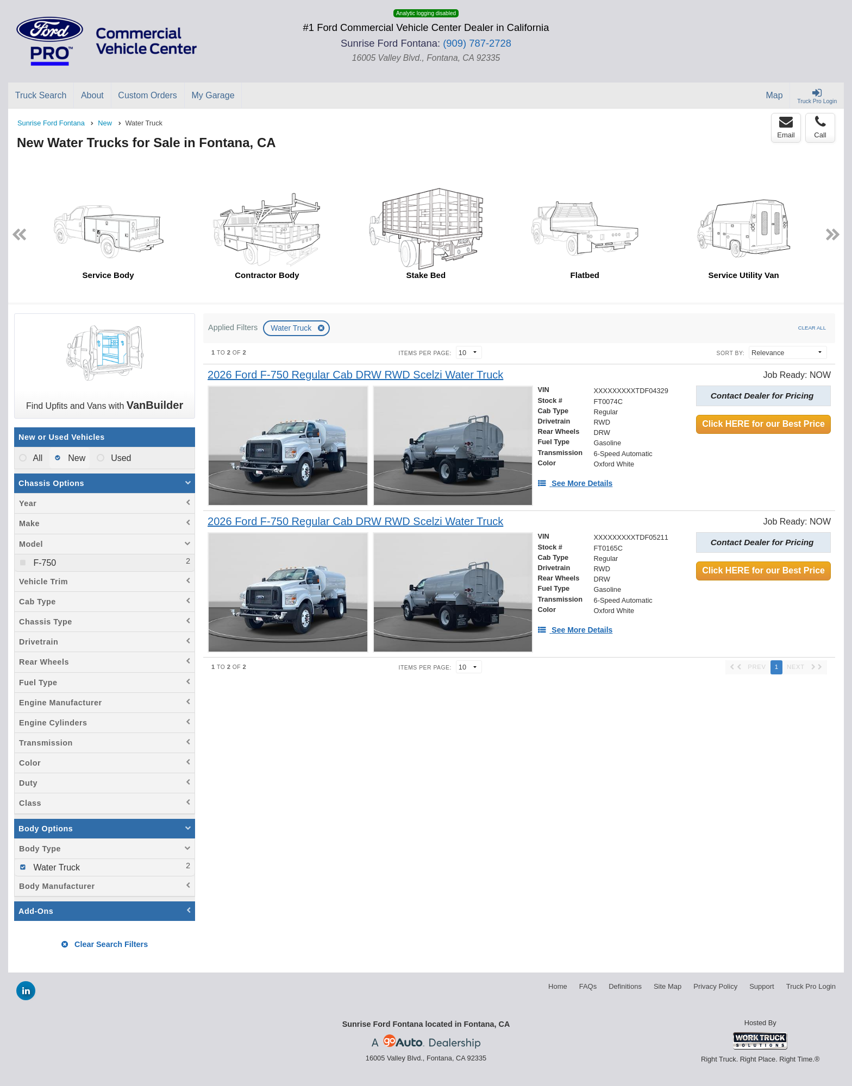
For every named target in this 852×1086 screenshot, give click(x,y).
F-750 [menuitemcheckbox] (43, 562)
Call (820, 127)
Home (557, 986)
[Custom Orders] (148, 96)
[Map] (775, 96)
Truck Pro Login (811, 986)
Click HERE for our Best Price (763, 423)
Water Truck (292, 328)
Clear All (812, 328)
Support (761, 986)
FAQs (588, 986)
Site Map (667, 986)
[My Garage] (213, 96)
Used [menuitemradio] (120, 458)
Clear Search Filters (104, 944)
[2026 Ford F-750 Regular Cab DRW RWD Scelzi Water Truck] (355, 375)
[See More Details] (574, 483)
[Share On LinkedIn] (25, 991)
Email (786, 127)
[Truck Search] (41, 96)
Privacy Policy (715, 986)
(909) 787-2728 (477, 43)
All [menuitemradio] (36, 458)
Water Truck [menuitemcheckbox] (55, 867)
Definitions (625, 986)
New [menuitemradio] (75, 458)
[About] (92, 96)
